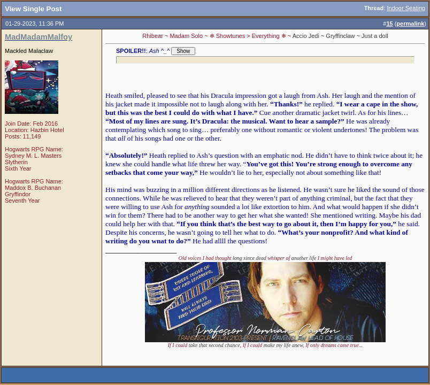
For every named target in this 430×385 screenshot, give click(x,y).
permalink (410, 23)
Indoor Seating (406, 8)
